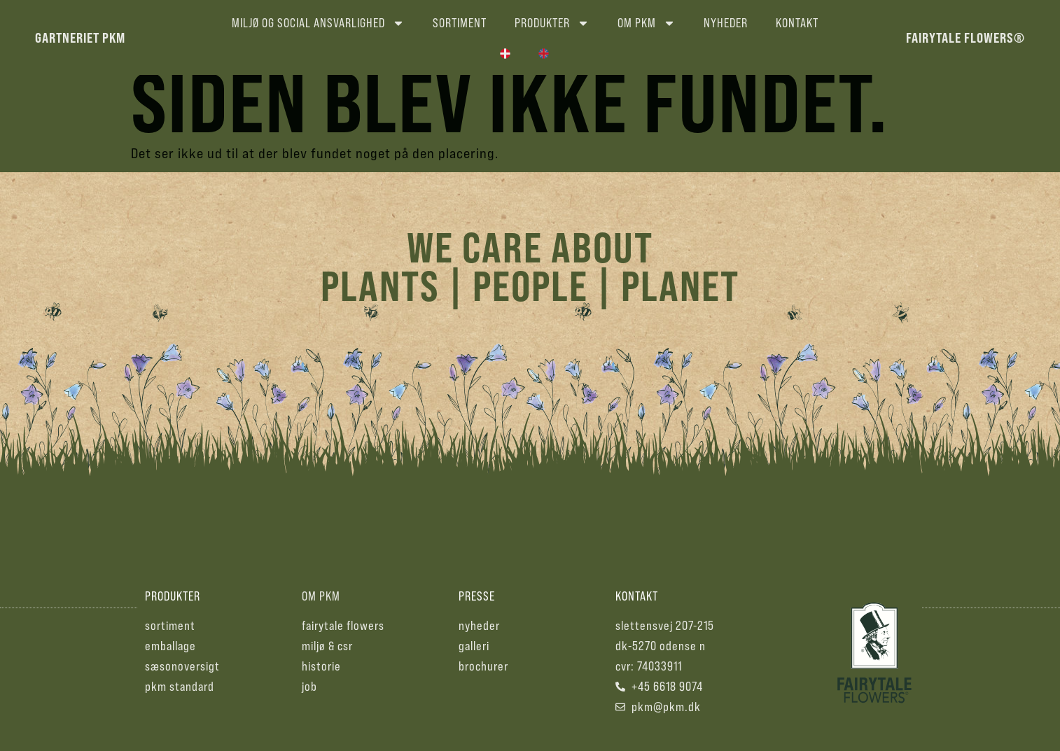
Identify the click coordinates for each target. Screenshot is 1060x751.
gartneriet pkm (80, 37)
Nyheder (726, 22)
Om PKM (647, 23)
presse (477, 606)
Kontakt (797, 22)
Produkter (552, 23)
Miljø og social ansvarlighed (318, 23)
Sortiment (460, 22)
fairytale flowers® (965, 37)
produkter (172, 606)
